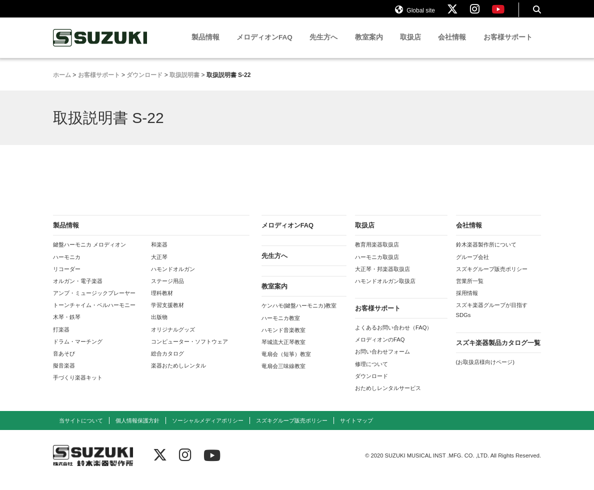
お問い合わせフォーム (382, 361)
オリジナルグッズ (173, 338)
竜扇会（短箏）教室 (286, 363)
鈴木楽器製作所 (100, 47)
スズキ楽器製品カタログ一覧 (498, 351)
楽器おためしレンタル (178, 375)
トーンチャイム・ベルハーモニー (94, 314)
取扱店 (410, 46)
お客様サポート (508, 46)
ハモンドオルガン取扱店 (385, 290)
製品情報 (206, 46)
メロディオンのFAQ (379, 349)
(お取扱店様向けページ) (485, 371)
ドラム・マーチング (77, 350)
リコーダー (66, 277)
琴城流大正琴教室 (284, 351)
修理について (371, 373)
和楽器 (159, 253)
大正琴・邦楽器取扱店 (382, 277)
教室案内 (369, 46)
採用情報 (467, 302)
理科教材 (162, 302)
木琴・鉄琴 (66, 326)
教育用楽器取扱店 (377, 253)
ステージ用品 (167, 290)
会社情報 (452, 46)
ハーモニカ (66, 265)
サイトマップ (356, 429)
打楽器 (61, 338)
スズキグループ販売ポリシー (492, 277)
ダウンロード (371, 385)
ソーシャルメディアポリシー (208, 429)
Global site (415, 14)
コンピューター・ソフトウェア (189, 350)
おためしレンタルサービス (388, 397)
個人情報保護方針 (138, 429)
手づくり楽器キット (77, 387)
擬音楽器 (64, 375)
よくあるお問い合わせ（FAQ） (393, 337)
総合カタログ (167, 363)
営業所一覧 (470, 290)
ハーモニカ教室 (281, 327)
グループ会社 (472, 265)
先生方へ (324, 46)
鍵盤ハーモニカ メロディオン (89, 253)
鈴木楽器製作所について (486, 253)
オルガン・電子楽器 (77, 290)
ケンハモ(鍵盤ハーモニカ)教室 (299, 315)
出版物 (159, 326)
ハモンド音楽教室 (284, 339)
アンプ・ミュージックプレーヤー (94, 302)
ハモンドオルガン (173, 277)
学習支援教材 (167, 314)
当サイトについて (81, 429)
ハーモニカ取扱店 (377, 265)
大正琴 (159, 265)
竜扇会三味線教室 (284, 375)
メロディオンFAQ (264, 46)
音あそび (64, 363)
